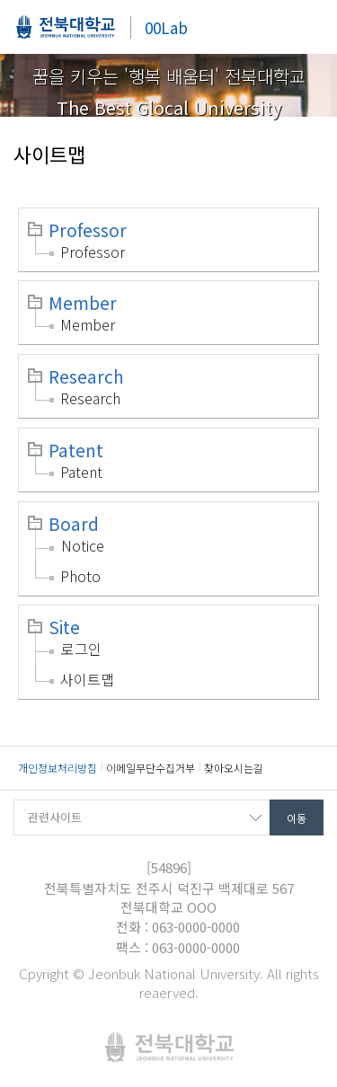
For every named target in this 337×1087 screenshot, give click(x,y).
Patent (76, 450)
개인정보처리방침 (57, 767)
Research (86, 376)
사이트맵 (87, 679)
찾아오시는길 (233, 767)
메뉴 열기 (310, 26)
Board (74, 523)
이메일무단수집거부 (150, 767)
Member (83, 302)
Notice (82, 545)
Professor (88, 230)
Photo (80, 576)
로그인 (81, 648)
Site (64, 627)
